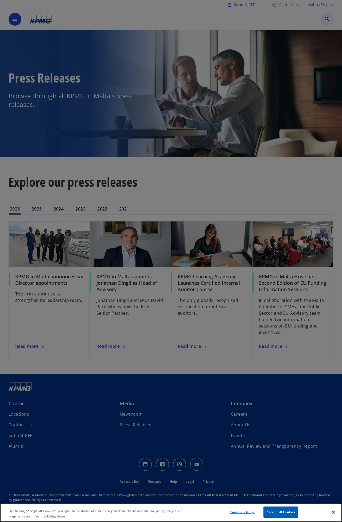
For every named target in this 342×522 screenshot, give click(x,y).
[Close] (333, 512)
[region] (171, 512)
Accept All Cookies (280, 512)
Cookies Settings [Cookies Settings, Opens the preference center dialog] (242, 512)
